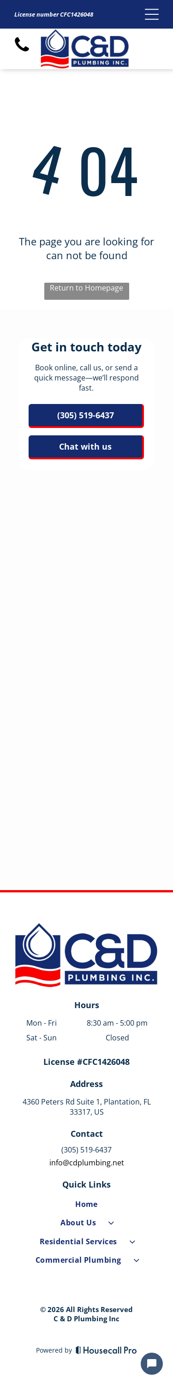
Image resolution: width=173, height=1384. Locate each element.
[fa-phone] (21, 51)
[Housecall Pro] (106, 1349)
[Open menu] (152, 14)
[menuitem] (86, 1206)
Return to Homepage (86, 288)
